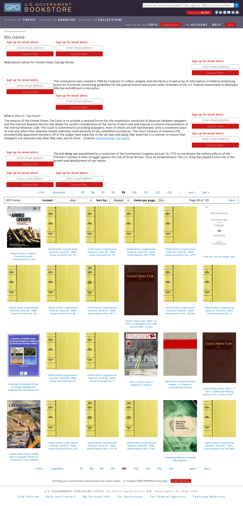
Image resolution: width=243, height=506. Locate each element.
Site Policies (28, 496)
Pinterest (233, 12)
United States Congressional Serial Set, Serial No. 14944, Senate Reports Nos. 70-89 (141, 252)
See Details (180, 481)
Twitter (220, 12)
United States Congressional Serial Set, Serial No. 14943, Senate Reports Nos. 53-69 (141, 445)
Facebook (216, 12)
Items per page (145, 200)
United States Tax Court (112, 138)
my (196, 24)
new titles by (155, 24)
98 (113, 192)
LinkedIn (237, 12)
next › (191, 192)
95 (82, 192)
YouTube (229, 12)
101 (146, 192)
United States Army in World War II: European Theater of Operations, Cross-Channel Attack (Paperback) (23, 456)
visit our (199, 12)
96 (92, 192)
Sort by (101, 200)
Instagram (224, 12)
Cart (230, 24)
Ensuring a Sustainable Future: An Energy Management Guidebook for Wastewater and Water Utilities (24, 387)
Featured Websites (209, 496)
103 (169, 192)
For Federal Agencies (168, 496)
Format (47, 200)
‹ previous (58, 192)
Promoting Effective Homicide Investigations (180, 459)
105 (171, 468)
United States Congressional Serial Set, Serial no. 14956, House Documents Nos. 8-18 (63, 445)
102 (157, 192)
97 (103, 192)
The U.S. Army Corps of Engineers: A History (141, 383)
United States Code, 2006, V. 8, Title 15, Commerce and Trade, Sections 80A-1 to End (141, 323)
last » (206, 192)
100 (134, 192)
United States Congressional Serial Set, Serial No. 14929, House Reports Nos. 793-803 (180, 310)
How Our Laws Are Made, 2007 (219, 256)
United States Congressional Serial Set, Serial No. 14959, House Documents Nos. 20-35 (180, 252)
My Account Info (97, 496)
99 (101, 468)
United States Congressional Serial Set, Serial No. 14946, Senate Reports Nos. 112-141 (102, 445)
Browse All (19, 20)
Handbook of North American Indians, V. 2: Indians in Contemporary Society (180, 384)
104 (159, 468)
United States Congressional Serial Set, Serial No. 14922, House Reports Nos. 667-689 (219, 445)
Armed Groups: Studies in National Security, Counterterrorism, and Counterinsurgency (24, 256)
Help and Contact (61, 496)
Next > (233, 200)
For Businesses (130, 496)
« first (41, 192)
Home (7, 31)
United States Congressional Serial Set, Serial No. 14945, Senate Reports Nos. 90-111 (102, 310)
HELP (216, 24)
